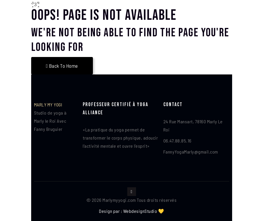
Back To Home (62, 66)
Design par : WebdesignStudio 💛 (131, 211)
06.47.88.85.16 (177, 140)
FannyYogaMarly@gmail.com (190, 151)
